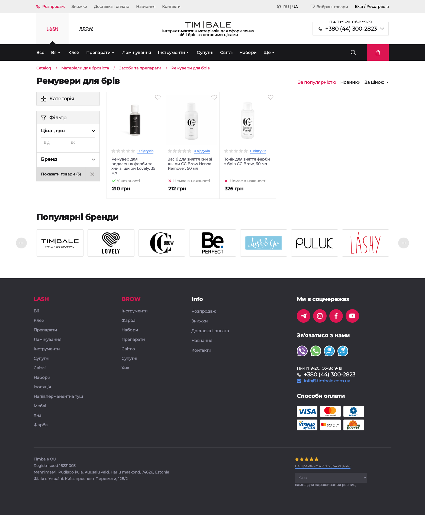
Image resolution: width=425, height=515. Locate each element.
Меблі (40, 406)
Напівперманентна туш (58, 397)
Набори (247, 52)
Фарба (41, 425)
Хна (37, 416)
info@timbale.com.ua (327, 381)
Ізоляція (42, 387)
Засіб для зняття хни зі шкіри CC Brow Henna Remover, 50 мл (190, 164)
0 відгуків (145, 151)
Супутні (205, 52)
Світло (128, 349)
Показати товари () (61, 174)
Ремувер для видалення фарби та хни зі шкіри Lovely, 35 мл (133, 166)
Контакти (171, 6)
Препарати (98, 52)
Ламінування (136, 52)
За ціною (374, 82)
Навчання (145, 6)
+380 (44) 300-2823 (351, 28)
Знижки (79, 6)
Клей (73, 52)
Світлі (226, 52)
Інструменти (171, 52)
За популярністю (317, 82)
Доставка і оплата (111, 6)
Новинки (350, 82)
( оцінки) (322, 466)
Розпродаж (53, 6)
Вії (53, 52)
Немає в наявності (191, 180)
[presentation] (21, 243)
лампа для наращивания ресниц (325, 484)
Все (40, 52)
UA (295, 6)
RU (286, 6)
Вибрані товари (329, 7)
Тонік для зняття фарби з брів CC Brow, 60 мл (247, 161)
